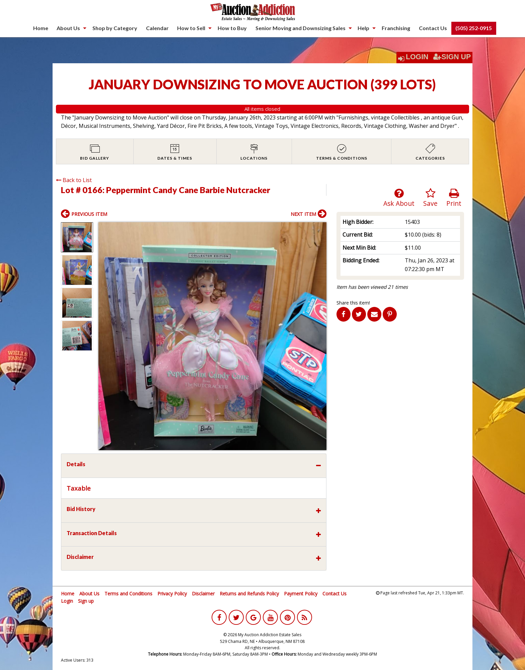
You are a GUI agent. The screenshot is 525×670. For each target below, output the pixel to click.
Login (417, 57)
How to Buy (232, 28)
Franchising (396, 28)
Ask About (399, 198)
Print (453, 198)
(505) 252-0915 (473, 28)
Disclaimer (203, 593)
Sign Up (452, 57)
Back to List (74, 180)
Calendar (157, 28)
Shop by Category (114, 28)
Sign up (86, 601)
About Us (68, 28)
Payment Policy (300, 593)
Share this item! (353, 303)
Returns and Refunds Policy (249, 593)
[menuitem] (41, 28)
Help (363, 28)
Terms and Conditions (128, 593)
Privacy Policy (172, 593)
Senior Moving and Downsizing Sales (300, 28)
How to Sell (191, 28)
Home (40, 28)
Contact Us (433, 28)
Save (430, 198)
